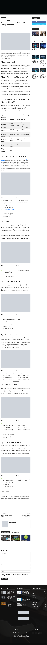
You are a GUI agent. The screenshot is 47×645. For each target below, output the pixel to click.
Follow (43, 24)
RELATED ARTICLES (5, 532)
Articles (34, 58)
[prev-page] (1, 545)
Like (44, 21)
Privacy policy (36, 643)
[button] (44, 13)
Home (2, 16)
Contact (41, 643)
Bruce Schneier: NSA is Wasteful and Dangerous (11, 597)
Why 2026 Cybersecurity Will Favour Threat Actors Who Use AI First (35, 39)
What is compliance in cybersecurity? (26, 516)
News (33, 35)
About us (31, 643)
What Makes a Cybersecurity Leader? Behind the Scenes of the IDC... (43, 50)
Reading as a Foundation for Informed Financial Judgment (42, 39)
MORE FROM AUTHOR (15, 532)
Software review (3, 17)
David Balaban (12, 522)
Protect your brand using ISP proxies (6, 516)
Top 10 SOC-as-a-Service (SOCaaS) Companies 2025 (35, 61)
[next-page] (3, 545)
